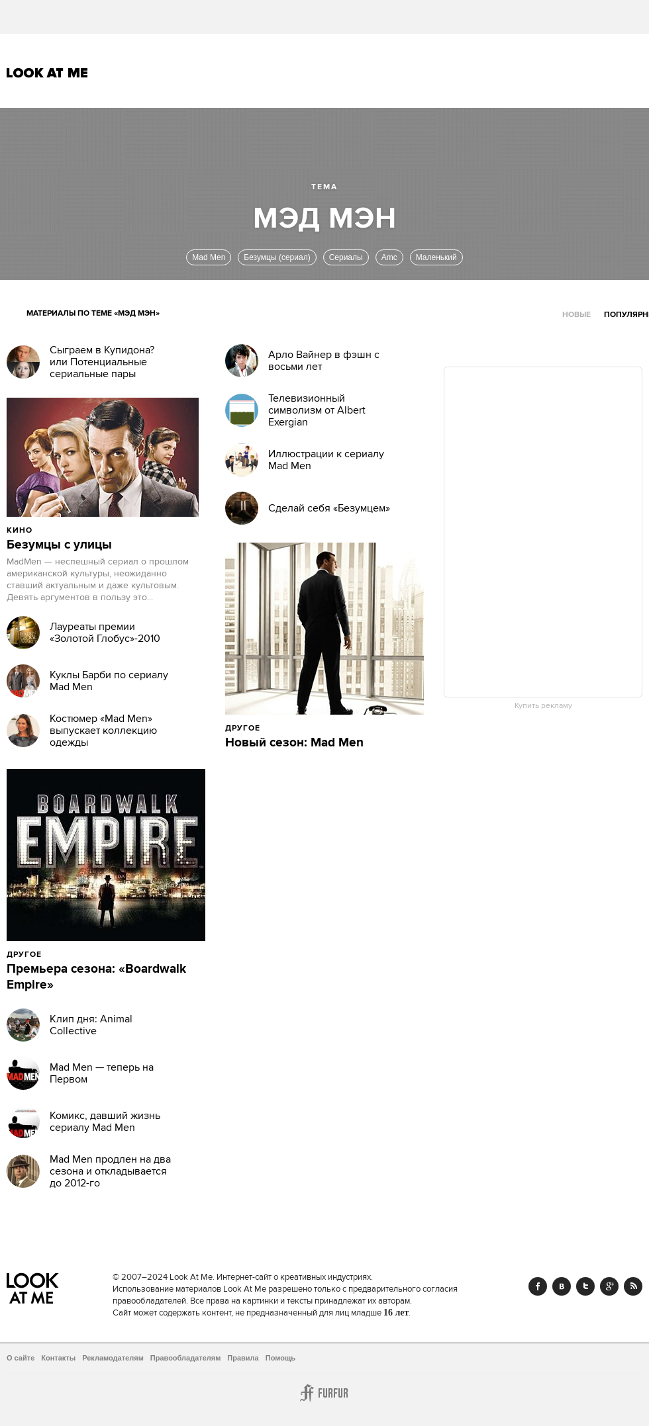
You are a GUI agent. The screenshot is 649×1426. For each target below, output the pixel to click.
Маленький (436, 257)
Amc (389, 257)
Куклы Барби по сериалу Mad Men (109, 681)
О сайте (20, 1358)
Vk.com (561, 1286)
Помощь (280, 1358)
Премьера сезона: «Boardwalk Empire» (96, 977)
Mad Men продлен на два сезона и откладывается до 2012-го (110, 1171)
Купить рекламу (543, 706)
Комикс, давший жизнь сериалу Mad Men (105, 1122)
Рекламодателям (113, 1358)
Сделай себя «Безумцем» (329, 508)
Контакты (58, 1358)
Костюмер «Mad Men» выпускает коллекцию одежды (103, 730)
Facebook (537, 1286)
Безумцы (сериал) (277, 257)
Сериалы (346, 257)
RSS (633, 1286)
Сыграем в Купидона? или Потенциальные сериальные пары (102, 362)
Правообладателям (185, 1358)
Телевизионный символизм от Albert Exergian (317, 410)
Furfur (324, 1393)
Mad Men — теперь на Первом (102, 1073)
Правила (242, 1358)
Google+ (609, 1286)
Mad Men (208, 257)
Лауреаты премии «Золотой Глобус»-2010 (105, 633)
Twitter (585, 1286)
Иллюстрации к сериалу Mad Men (326, 460)
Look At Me (47, 72)
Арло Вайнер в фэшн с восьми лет (323, 361)
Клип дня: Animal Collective (91, 1025)
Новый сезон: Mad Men (294, 743)
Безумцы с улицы (59, 545)
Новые (576, 315)
